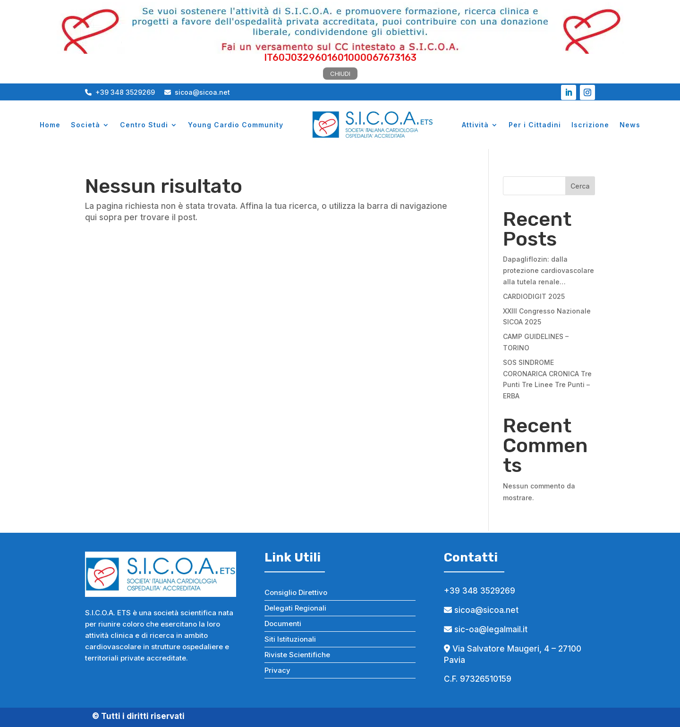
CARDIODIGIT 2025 (534, 296)
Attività (475, 125)
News (630, 125)
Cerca (580, 186)
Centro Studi (144, 125)
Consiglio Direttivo (295, 592)
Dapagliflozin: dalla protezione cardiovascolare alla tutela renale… (548, 270)
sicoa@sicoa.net (197, 92)
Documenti (282, 623)
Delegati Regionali (295, 607)
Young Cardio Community (235, 125)
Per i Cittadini (535, 125)
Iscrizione (590, 125)
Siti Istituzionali (290, 639)
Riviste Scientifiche (297, 654)
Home (50, 125)
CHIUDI (340, 73)
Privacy (277, 670)
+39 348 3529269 (120, 92)
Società (85, 125)
